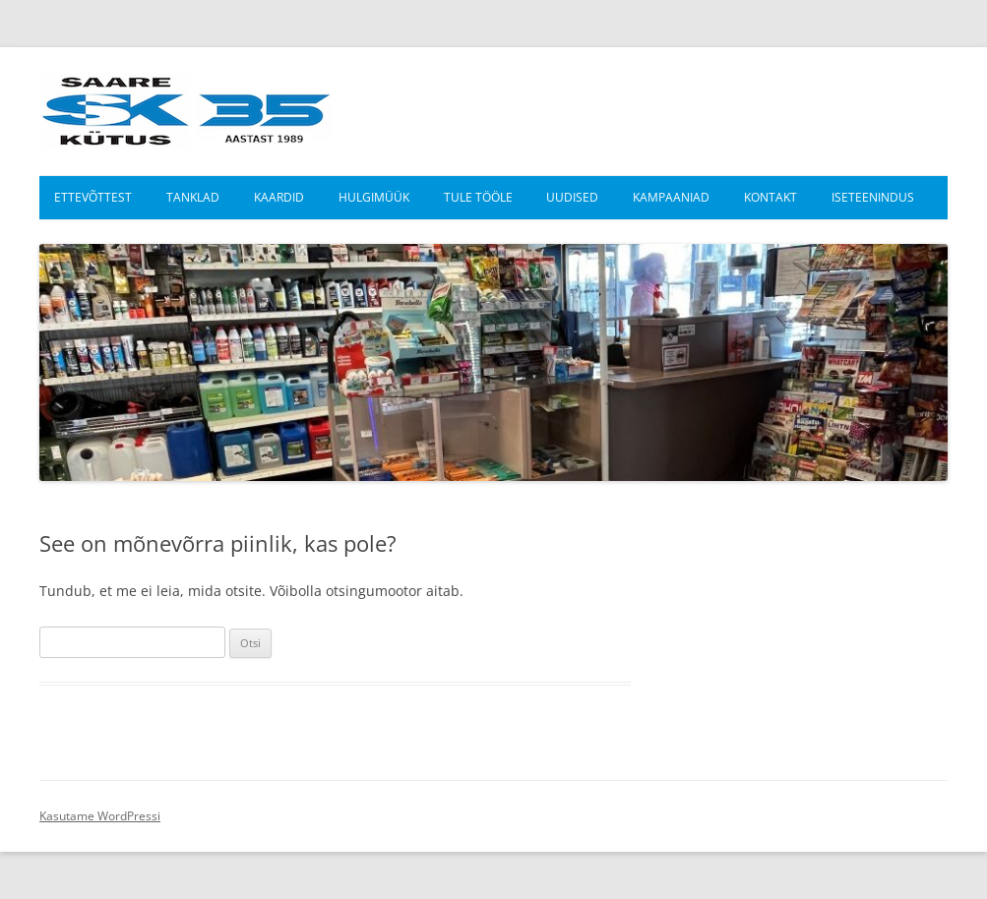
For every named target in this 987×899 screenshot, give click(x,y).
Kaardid (279, 197)
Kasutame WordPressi (99, 816)
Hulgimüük (374, 197)
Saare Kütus (186, 111)
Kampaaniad (671, 197)
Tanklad (192, 197)
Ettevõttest (93, 197)
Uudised (572, 197)
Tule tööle (478, 197)
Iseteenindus (873, 197)
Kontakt (770, 197)
